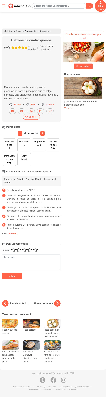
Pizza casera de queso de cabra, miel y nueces (52, 330)
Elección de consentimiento (40, 389)
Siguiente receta (47, 303)
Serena (12, 233)
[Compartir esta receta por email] (12, 111)
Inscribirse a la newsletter (66, 389)
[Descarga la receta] (40, 111)
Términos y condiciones (45, 387)
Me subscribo (83, 66)
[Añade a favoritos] (50, 111)
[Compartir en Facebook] (21, 111)
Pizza (18, 31)
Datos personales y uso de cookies (74, 387)
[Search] (89, 6)
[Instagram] (63, 381)
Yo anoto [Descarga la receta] (31, 117)
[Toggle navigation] (4, 6)
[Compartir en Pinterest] (31, 111)
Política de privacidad (22, 387)
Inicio (8, 31)
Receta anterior (15, 303)
